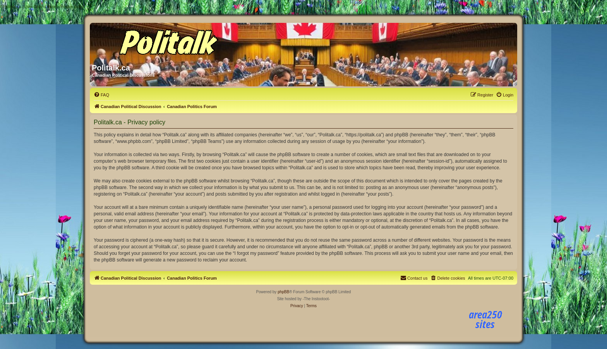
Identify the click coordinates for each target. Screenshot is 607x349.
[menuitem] (101, 95)
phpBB (283, 292)
